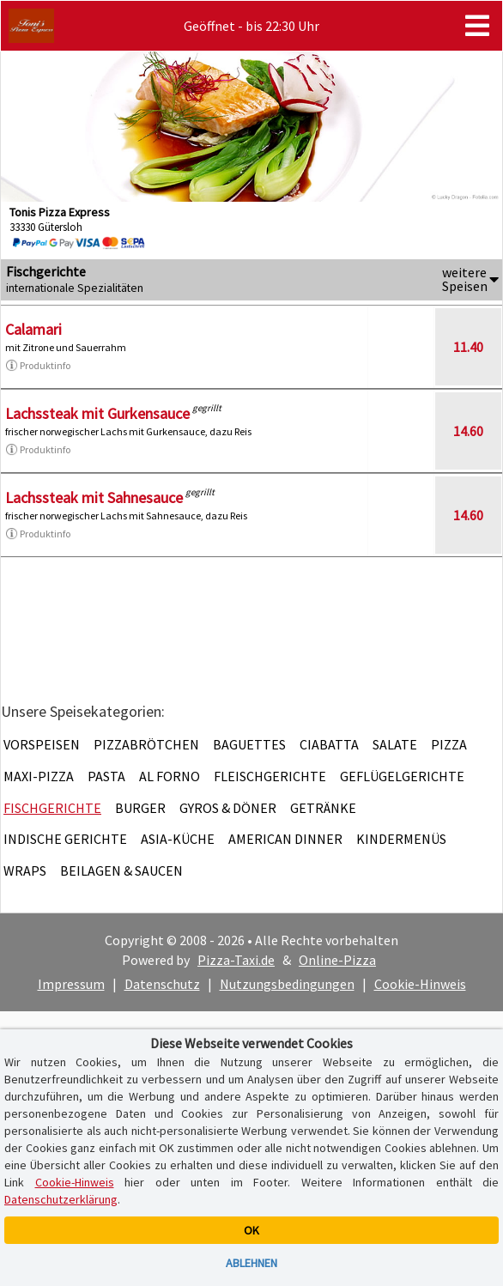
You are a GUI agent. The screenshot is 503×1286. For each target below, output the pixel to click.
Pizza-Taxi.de (236, 959)
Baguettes (249, 744)
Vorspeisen (41, 744)
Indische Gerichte (65, 838)
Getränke (323, 807)
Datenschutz (162, 983)
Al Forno (169, 776)
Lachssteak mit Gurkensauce (97, 413)
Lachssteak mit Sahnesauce (94, 497)
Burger (140, 807)
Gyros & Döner (227, 807)
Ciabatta (329, 744)
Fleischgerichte (270, 776)
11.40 (468, 346)
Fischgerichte (52, 807)
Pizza (449, 744)
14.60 (468, 431)
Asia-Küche (178, 838)
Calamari (33, 329)
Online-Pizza (337, 959)
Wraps (24, 870)
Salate (395, 744)
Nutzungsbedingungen (287, 983)
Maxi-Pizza (38, 776)
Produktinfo (37, 366)
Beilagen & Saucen (121, 870)
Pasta (106, 776)
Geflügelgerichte (402, 776)
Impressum (71, 983)
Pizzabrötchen (146, 744)
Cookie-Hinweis (420, 983)
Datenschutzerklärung (61, 1199)
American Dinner (285, 838)
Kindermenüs (401, 838)
